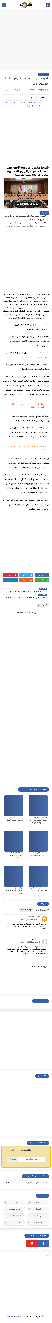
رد (44, 933)
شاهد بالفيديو (12, 1209)
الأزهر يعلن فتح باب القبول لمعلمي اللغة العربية (14, 890)
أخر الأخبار (43, 74)
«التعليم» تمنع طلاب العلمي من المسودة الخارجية (14, 855)
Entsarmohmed (34, 917)
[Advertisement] (26, 41)
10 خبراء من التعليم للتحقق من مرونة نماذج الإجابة (25, 223)
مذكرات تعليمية (12, 1216)
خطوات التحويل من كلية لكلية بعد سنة (28, 106)
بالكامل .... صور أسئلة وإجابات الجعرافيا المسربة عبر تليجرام (25, 226)
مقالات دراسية (36, 1223)
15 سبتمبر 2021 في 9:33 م (30, 942)
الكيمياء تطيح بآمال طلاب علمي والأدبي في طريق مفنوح (25, 216)
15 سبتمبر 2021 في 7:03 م (30, 920)
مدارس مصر (36, 1216)
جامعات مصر (12, 1203)
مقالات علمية (12, 1223)
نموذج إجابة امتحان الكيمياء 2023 (33, 220)
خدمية (34, 1209)
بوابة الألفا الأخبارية (14, 1317)
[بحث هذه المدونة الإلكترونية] (30, 1183)
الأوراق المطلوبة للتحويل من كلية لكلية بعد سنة (24, 103)
